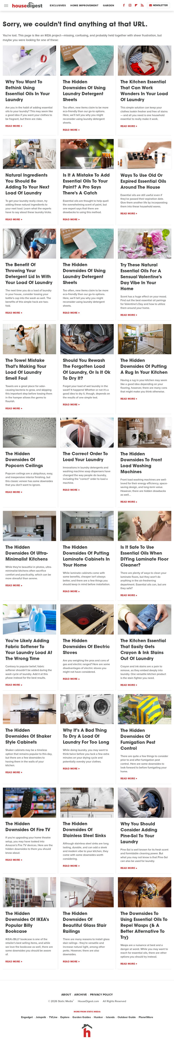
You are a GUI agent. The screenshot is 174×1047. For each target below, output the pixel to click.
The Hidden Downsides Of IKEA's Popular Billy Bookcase (27, 923)
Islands (110, 1017)
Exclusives (58, 5)
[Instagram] (130, 6)
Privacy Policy (101, 995)
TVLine (53, 1017)
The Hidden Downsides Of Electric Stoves (86, 647)
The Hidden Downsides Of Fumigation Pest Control (137, 740)
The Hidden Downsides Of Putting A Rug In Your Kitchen (144, 367)
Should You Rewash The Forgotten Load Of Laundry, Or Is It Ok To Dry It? (86, 370)
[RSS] (142, 6)
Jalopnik (41, 1017)
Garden (108, 5)
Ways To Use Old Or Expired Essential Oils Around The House (143, 182)
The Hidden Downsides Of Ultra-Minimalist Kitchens (26, 553)
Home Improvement (84, 5)
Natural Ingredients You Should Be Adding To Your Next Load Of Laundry (27, 184)
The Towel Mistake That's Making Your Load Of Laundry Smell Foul (25, 370)
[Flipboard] (136, 6)
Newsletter (158, 5)
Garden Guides (81, 1017)
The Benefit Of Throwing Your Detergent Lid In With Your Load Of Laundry (28, 274)
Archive (80, 995)
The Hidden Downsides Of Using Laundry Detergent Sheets (84, 91)
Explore (64, 1017)
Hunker (98, 1017)
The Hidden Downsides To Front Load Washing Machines (141, 463)
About (66, 995)
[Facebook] (124, 6)
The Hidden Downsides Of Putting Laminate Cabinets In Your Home (86, 556)
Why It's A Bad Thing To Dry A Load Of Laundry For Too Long (86, 736)
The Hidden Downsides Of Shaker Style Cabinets (28, 736)
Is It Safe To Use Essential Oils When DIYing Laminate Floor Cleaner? (144, 556)
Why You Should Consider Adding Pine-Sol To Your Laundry (138, 833)
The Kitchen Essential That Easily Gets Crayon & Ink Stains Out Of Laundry (143, 650)
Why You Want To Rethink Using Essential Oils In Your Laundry (27, 91)
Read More (12, 126)
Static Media (65, 1001)
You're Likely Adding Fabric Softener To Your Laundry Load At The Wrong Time (28, 650)
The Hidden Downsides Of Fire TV (27, 827)
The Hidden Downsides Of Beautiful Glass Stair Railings (84, 923)
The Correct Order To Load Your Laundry (85, 457)
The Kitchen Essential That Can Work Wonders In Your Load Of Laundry (144, 91)
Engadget (27, 1017)
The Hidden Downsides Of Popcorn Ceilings (24, 460)
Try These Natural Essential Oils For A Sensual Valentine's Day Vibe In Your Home (141, 277)
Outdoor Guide (127, 1017)
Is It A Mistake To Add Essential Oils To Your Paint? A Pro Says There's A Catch (86, 184)
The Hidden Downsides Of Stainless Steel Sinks (84, 830)
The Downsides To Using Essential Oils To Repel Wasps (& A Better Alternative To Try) (144, 926)
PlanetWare (146, 1017)
